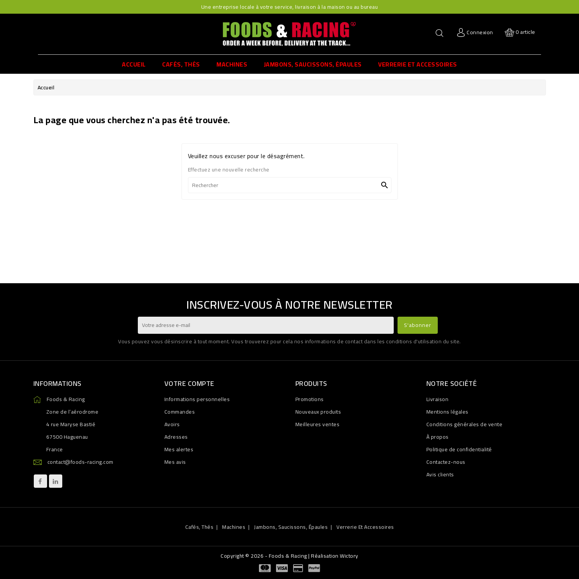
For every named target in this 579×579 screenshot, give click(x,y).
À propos (437, 437)
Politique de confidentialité (459, 449)
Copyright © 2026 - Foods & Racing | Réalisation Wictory (289, 556)
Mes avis (175, 462)
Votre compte (189, 383)
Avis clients (440, 474)
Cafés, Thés (199, 527)
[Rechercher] (289, 185)
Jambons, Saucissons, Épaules (291, 527)
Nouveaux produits (318, 412)
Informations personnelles (197, 399)
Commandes (179, 412)
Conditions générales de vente (464, 424)
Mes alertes (179, 449)
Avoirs (172, 424)
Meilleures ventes (317, 424)
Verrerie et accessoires (365, 527)
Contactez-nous (445, 462)
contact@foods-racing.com (80, 462)
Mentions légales (447, 412)
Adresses (176, 437)
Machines (233, 527)
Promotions (309, 399)
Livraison (437, 399)
